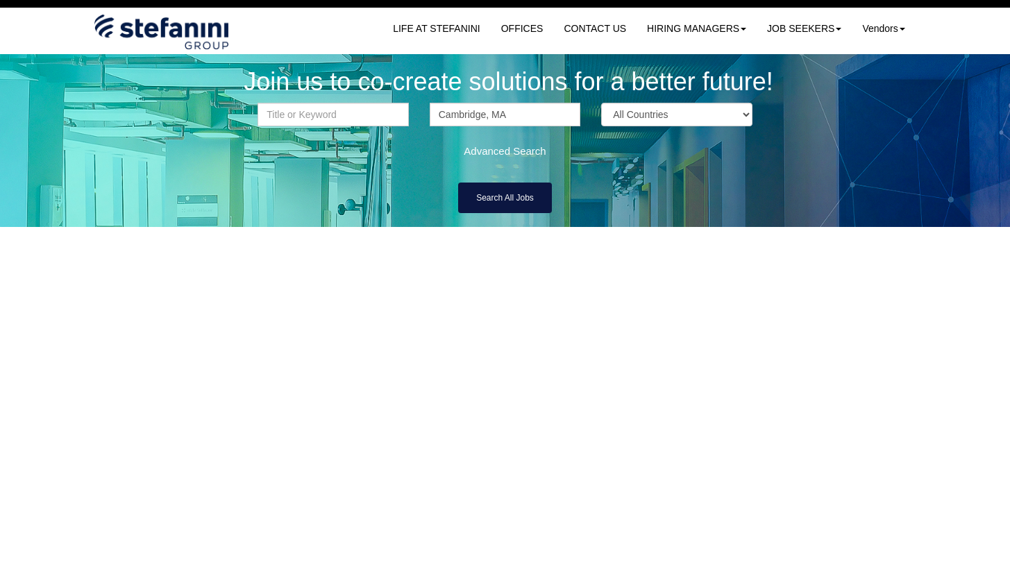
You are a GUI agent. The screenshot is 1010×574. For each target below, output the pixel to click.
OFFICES (522, 28)
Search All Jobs (505, 198)
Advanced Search (505, 151)
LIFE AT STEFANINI (436, 28)
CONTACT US (595, 28)
